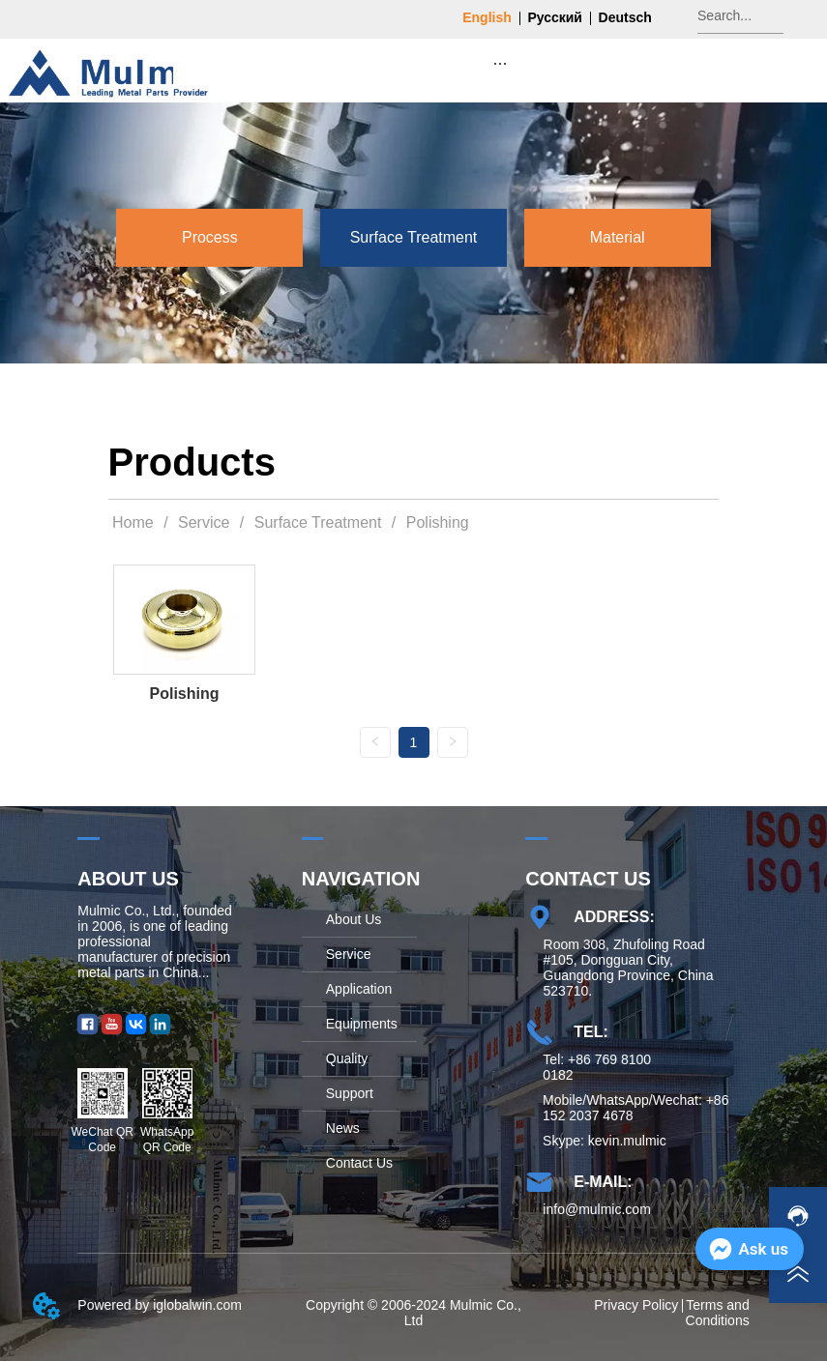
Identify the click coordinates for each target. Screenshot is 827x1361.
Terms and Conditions (718, 1312)
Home (133, 522)
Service (204, 522)
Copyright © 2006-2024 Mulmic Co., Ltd (413, 1312)
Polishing (434, 522)
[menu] (500, 63)
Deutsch (625, 17)
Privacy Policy (636, 1305)
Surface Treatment (318, 522)
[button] (499, 63)
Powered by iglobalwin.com (159, 1305)
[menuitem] (500, 63)
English (487, 17)
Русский (554, 17)
